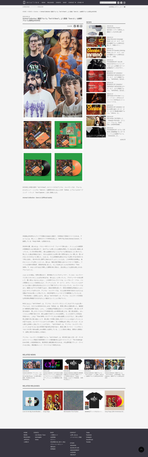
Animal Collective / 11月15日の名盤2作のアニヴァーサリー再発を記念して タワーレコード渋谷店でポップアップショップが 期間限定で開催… (53, 376)
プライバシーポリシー (57, 444)
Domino (36, 11)
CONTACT (71, 2)
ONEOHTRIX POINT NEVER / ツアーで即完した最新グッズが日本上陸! (116, 30)
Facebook (89, 435)
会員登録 (111, 7)
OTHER (79, 2)
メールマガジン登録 (76, 437)
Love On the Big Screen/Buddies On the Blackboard (37, 411)
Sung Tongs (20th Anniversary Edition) (115, 411)
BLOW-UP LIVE (74, 448)
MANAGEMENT (74, 450)
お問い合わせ (74, 435)
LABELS (26, 442)
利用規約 (53, 449)
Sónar (36, 439)
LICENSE (73, 452)
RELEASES (50, 2)
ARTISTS (26, 439)
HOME (24, 11)
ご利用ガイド (54, 435)
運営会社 (53, 446)
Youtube (88, 442)
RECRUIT (73, 455)
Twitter (88, 432)
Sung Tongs (46, 411)
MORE (122, 139)
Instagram (89, 437)
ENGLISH (40, 7)
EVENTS (58, 2)
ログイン (116, 7)
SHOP (64, 2)
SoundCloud (89, 439)
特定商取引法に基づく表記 (58, 442)
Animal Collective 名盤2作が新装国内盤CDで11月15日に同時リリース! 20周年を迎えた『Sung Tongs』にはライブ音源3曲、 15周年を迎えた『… (73, 376)
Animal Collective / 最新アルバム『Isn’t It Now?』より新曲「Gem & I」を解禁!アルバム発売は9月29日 (93, 374)
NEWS (43, 2)
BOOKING (73, 445)
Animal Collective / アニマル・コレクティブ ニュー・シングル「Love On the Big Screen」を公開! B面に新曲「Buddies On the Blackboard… (32, 376)
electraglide (38, 437)
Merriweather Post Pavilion (71, 411)
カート (122, 7)
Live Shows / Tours (40, 435)
